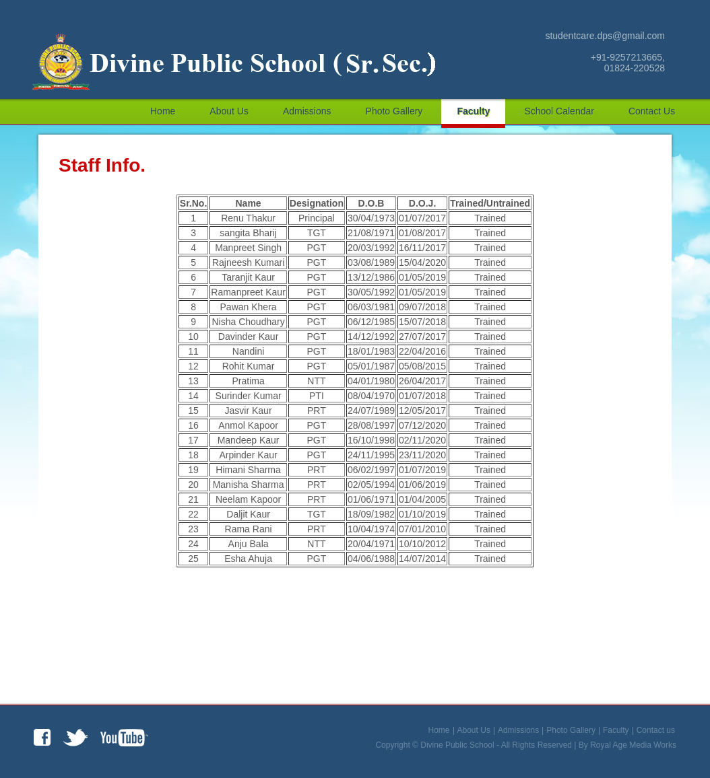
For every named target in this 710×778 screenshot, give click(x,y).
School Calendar (559, 111)
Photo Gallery (394, 111)
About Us (229, 111)
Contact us (651, 111)
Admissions (307, 111)
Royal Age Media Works (633, 745)
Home (162, 111)
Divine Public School (457, 745)
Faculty (473, 111)
